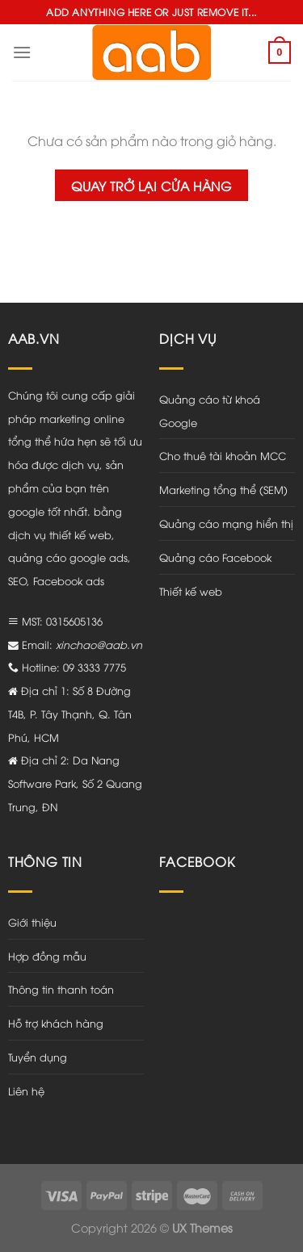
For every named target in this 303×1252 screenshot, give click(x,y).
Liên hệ (26, 1090)
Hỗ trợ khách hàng (55, 1022)
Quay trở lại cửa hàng (152, 185)
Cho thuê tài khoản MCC (222, 455)
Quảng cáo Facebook (215, 557)
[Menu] (22, 52)
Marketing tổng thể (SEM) (223, 489)
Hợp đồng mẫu (47, 955)
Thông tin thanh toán (61, 989)
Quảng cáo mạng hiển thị (226, 523)
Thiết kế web (190, 591)
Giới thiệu (32, 922)
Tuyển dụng (37, 1056)
